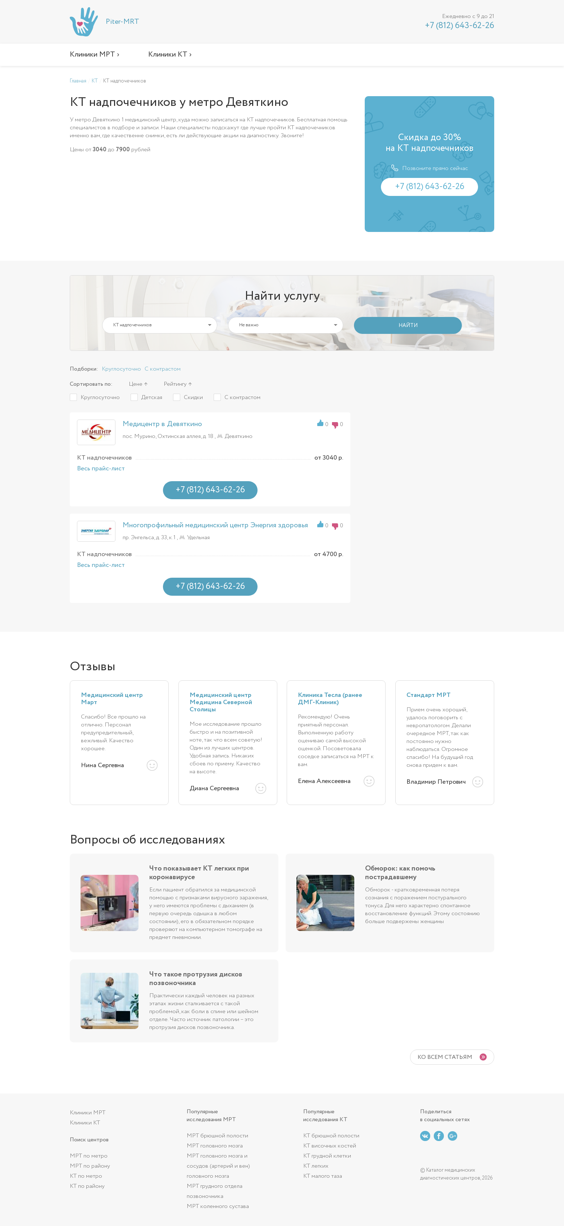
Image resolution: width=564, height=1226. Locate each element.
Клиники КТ (85, 1123)
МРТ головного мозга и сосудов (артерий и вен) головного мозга (218, 1166)
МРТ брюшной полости (217, 1136)
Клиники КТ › (170, 54)
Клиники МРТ (87, 1113)
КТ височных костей (329, 1146)
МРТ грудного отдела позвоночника (214, 1191)
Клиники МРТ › (94, 54)
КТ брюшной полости (331, 1136)
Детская (151, 397)
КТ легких (315, 1166)
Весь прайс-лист (101, 468)
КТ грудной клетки (327, 1156)
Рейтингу (175, 384)
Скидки (193, 397)
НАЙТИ (408, 325)
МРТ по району (90, 1166)
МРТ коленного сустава (218, 1206)
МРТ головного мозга (215, 1146)
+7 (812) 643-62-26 (459, 26)
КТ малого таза (322, 1176)
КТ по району (87, 1186)
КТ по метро (86, 1176)
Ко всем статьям (445, 1057)
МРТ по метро (89, 1156)
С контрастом (163, 369)
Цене (135, 384)
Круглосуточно (121, 369)
